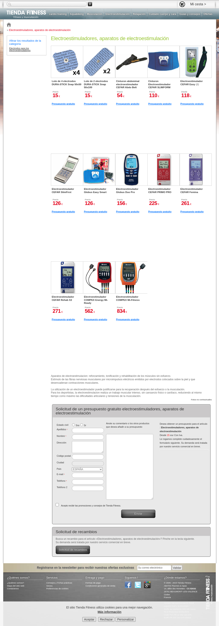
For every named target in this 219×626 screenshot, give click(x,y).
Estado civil (62, 425)
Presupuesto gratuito (63, 103)
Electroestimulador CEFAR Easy (192, 82)
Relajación (139, 14)
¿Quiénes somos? (15, 583)
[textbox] (88, 456)
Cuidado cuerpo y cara (162, 14)
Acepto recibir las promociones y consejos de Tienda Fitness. (91, 505)
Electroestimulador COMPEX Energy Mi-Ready (96, 299)
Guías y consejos (189, 14)
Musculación (94, 14)
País (59, 469)
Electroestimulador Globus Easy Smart (95, 190)
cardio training (58, 14)
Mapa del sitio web (15, 586)
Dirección (61, 442)
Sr (85, 425)
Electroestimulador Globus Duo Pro (127, 190)
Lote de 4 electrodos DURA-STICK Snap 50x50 (66, 82)
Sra (77, 425)
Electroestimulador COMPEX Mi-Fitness (128, 298)
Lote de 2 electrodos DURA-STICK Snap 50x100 (96, 84)
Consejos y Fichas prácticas (59, 583)
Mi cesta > (198, 4)
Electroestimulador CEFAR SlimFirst (63, 190)
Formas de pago (93, 583)
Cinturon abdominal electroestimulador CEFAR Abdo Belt (127, 84)
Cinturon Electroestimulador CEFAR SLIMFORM (159, 84)
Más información (109, 612)
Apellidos (62, 429)
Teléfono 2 (62, 487)
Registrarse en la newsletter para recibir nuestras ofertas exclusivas (86, 567)
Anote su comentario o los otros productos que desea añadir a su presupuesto (127, 425)
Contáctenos (13, 588)
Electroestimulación (117, 14)
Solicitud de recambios (73, 549)
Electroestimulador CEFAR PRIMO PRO (159, 190)
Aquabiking (77, 14)
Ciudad (60, 462)
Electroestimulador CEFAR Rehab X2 (63, 298)
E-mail (61, 474)
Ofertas (207, 14)
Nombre (61, 436)
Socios (49, 586)
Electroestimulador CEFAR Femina (192, 190)
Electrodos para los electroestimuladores (20, 49)
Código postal (64, 456)
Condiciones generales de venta (100, 586)
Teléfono (62, 481)
